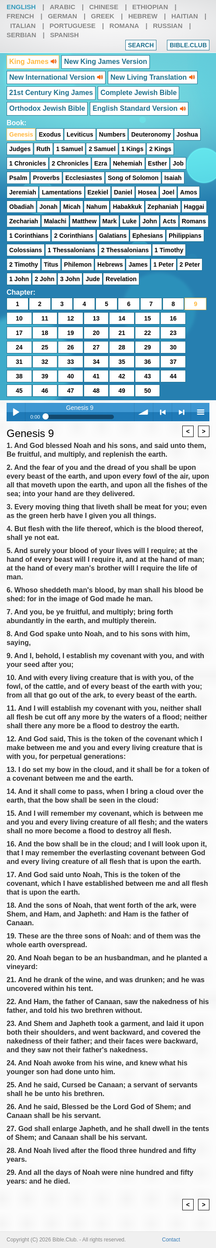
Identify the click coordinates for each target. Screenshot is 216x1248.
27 (96, 347)
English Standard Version (138, 108)
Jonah (48, 206)
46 (45, 390)
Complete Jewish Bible (138, 92)
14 (121, 318)
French (20, 16)
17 (19, 332)
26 (70, 347)
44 (173, 376)
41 (96, 376)
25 (45, 347)
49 (121, 390)
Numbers (112, 134)
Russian (168, 25)
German (62, 16)
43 (147, 376)
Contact (171, 1240)
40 (70, 376)
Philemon (78, 264)
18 (45, 332)
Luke (129, 221)
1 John (19, 278)
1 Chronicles (27, 163)
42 (121, 376)
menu (200, 412)
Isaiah (173, 177)
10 (19, 318)
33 (70, 361)
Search (141, 45)
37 (173, 361)
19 (70, 332)
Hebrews (110, 264)
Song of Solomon (133, 177)
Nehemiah (127, 163)
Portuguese (73, 25)
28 (121, 347)
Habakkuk (127, 206)
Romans (194, 221)
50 (147, 390)
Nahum (96, 206)
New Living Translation (152, 77)
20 (96, 332)
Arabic (62, 7)
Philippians (185, 235)
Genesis (21, 134)
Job (178, 163)
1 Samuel (69, 148)
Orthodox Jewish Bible (47, 108)
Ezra (100, 163)
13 (96, 318)
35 (121, 361)
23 (173, 332)
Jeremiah (22, 192)
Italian (22, 25)
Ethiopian (150, 7)
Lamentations (61, 192)
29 (147, 347)
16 (173, 318)
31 (19, 361)
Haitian (184, 16)
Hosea (147, 192)
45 (19, 390)
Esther (157, 163)
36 (147, 361)
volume (144, 412)
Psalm (18, 177)
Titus (51, 264)
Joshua (187, 134)
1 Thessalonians (72, 250)
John (149, 221)
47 (70, 390)
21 (121, 332)
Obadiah (21, 206)
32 (45, 361)
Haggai (194, 206)
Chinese (103, 7)
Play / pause (16, 412)
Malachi (55, 221)
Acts (169, 221)
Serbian (21, 35)
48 (96, 390)
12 (70, 318)
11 (45, 318)
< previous (162, 412)
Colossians (25, 250)
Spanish (64, 35)
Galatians (113, 235)
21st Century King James (51, 92)
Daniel (123, 192)
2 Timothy (23, 264)
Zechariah (23, 221)
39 (45, 376)
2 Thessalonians (125, 250)
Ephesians (147, 235)
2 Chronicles (70, 163)
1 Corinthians (28, 235)
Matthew (84, 221)
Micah (72, 206)
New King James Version (105, 61)
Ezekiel (98, 192)
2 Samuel (102, 148)
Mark (110, 221)
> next (181, 412)
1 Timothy (169, 250)
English (21, 7)
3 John (70, 278)
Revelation (121, 278)
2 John (44, 278)
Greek (102, 16)
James (138, 264)
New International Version (56, 77)
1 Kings (132, 148)
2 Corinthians (73, 235)
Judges (20, 148)
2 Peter (190, 264)
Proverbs (46, 177)
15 (147, 318)
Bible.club (188, 45)
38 (19, 376)
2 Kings (160, 148)
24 (19, 347)
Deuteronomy (150, 134)
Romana (124, 25)
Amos (188, 192)
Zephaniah (163, 206)
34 (96, 361)
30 (173, 347)
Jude (92, 278)
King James (33, 61)
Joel (168, 192)
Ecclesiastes (83, 177)
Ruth (43, 148)
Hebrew (143, 16)
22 (147, 332)
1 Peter (163, 264)
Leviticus (80, 134)
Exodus (50, 134)
